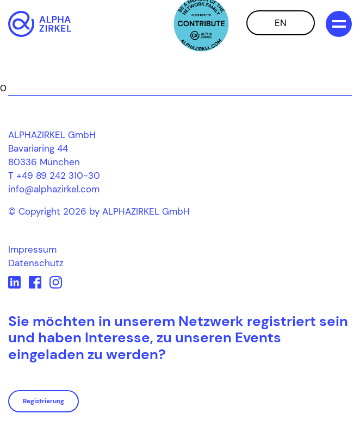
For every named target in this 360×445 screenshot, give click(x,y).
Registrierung (43, 401)
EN (281, 23)
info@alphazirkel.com (54, 189)
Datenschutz (36, 263)
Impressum (32, 249)
